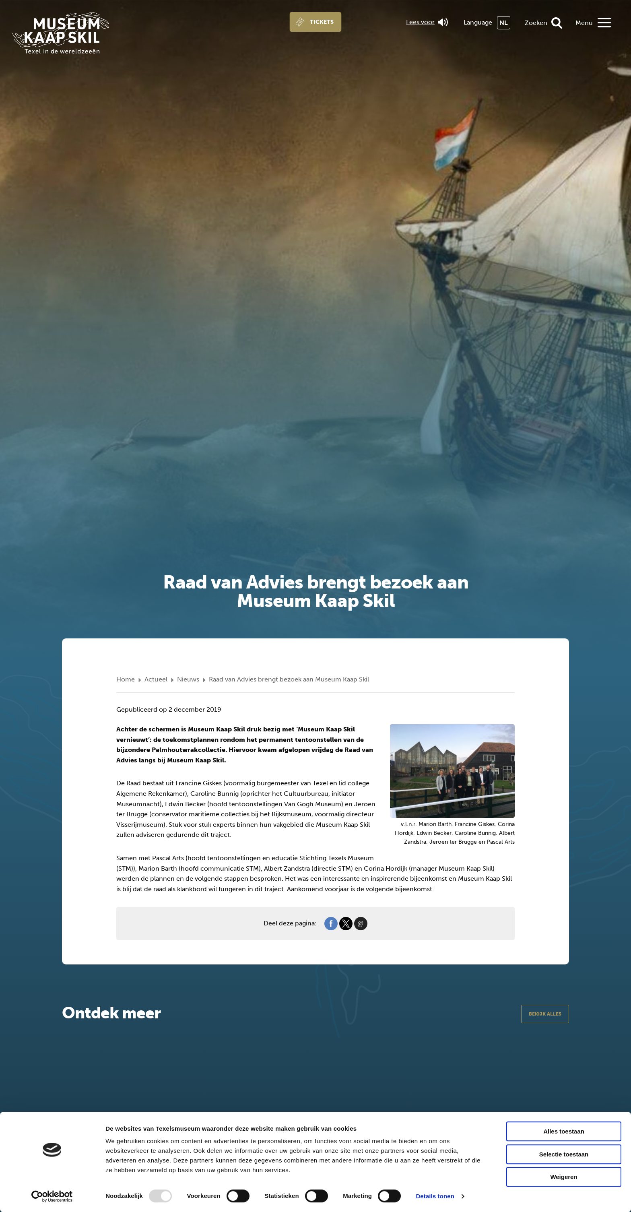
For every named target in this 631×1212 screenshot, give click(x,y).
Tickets (322, 22)
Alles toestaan (563, 1131)
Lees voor (427, 22)
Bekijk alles (545, 1014)
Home (125, 679)
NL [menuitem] (503, 23)
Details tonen (435, 1196)
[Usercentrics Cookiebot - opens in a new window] (52, 1196)
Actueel (155, 679)
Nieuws (188, 679)
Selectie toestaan (564, 1154)
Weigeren (563, 1176)
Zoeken (536, 23)
